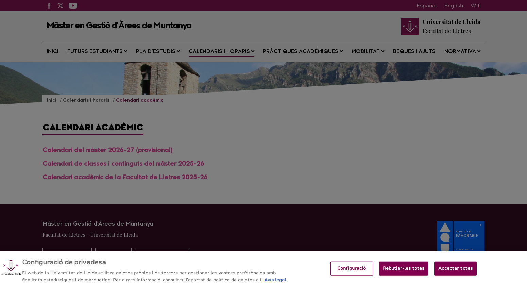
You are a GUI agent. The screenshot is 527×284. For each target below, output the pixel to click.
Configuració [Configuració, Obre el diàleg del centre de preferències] (351, 271)
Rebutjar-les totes (403, 271)
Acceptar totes (455, 271)
